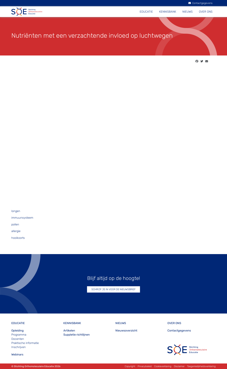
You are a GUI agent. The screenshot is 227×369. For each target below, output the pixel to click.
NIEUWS (187, 11)
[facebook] (196, 61)
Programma (18, 334)
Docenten (17, 338)
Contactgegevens (200, 3)
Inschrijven (18, 347)
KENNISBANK (167, 11)
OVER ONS (205, 11)
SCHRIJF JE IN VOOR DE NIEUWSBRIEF (113, 289)
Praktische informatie (25, 343)
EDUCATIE (146, 11)
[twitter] (201, 61)
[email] (206, 61)
